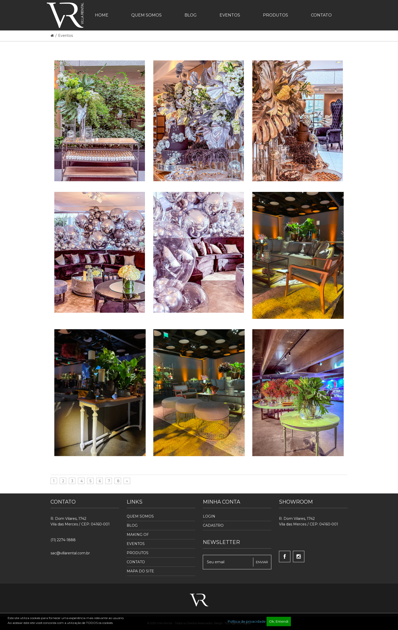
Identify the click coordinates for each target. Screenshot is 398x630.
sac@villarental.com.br (70, 553)
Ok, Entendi (278, 621)
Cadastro (213, 525)
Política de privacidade (247, 621)
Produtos (137, 553)
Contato (136, 562)
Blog (132, 525)
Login (209, 516)
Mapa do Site (140, 571)
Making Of (138, 534)
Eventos (65, 35)
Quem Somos (140, 516)
